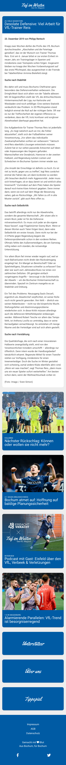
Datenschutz (33, 733)
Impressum (33, 724)
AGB (33, 728)
